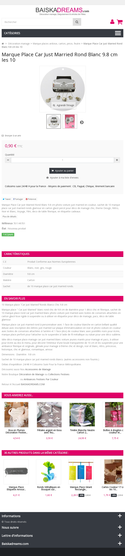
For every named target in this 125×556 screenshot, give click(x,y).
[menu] (112, 21)
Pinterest (31, 199)
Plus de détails (9, 216)
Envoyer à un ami (13, 136)
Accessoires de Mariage (38, 369)
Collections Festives (58, 374)
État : (4, 228)
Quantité (9, 154)
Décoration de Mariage (31, 374)
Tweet (7, 199)
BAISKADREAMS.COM (33, 384)
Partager (18, 199)
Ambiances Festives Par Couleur (41, 379)
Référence (7, 223)
